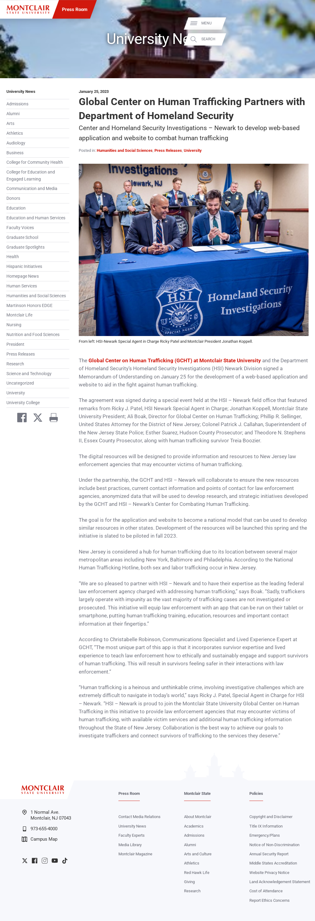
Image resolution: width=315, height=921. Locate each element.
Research (15, 363)
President (15, 344)
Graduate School (22, 237)
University (15, 392)
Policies (256, 793)
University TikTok (65, 860)
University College (23, 402)
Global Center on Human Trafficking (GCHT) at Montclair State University (175, 361)
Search (302, 39)
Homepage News (22, 276)
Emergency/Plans (264, 835)
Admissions (17, 103)
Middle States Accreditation (273, 863)
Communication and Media (31, 188)
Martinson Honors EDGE (29, 305)
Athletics (14, 133)
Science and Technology (29, 373)
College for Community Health (34, 162)
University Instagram (45, 860)
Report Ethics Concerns (269, 900)
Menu (300, 23)
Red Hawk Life (196, 872)
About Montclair (197, 816)
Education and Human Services (35, 217)
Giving (189, 881)
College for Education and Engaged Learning (30, 175)
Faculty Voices (20, 227)
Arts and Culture (198, 854)
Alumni (13, 113)
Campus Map (40, 839)
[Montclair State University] (28, 9)
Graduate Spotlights (25, 247)
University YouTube (55, 860)
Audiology (15, 143)
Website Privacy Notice (269, 872)
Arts (10, 123)
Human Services (21, 285)
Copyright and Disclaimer (270, 816)
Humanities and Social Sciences (36, 295)
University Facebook (34, 860)
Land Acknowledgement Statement (279, 881)
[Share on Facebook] (19, 419)
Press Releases (20, 354)
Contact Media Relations (139, 816)
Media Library (130, 844)
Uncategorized (20, 383)
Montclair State (197, 793)
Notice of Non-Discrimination (274, 844)
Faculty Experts (131, 835)
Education (16, 208)
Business (15, 152)
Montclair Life (19, 314)
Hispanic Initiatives (24, 266)
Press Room (74, 9)
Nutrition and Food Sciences (33, 334)
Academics (194, 826)
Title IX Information (266, 826)
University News (20, 91)
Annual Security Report (268, 854)
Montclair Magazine (135, 854)
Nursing (13, 324)
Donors (13, 198)
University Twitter (25, 860)
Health (12, 256)
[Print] (51, 419)
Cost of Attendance (266, 891)
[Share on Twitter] (35, 419)
